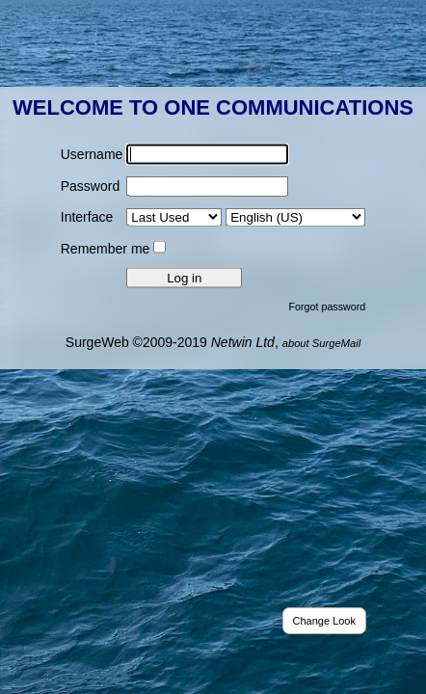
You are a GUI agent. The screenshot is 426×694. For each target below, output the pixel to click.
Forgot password (327, 305)
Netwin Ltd (243, 341)
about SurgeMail (321, 342)
